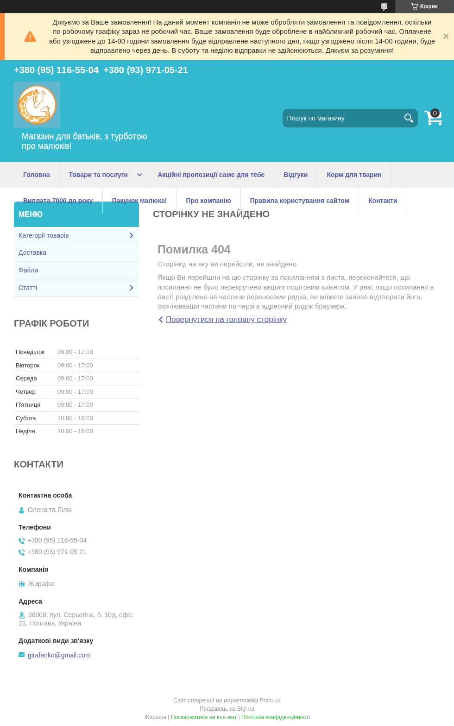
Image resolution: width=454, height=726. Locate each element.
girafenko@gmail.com (59, 655)
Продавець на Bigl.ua (227, 709)
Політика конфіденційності (275, 717)
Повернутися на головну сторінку (226, 319)
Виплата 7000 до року (58, 200)
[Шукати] (408, 118)
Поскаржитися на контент (204, 717)
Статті (28, 287)
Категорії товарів (44, 235)
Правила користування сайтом (299, 200)
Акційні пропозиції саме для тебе (211, 174)
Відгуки (296, 174)
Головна (36, 174)
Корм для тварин (354, 174)
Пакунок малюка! (139, 200)
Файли (28, 270)
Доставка (32, 252)
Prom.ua (270, 700)
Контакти (382, 200)
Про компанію (208, 200)
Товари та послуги (98, 174)
